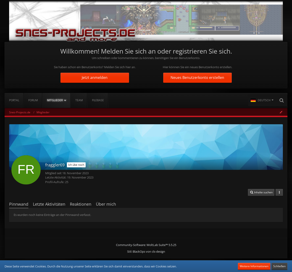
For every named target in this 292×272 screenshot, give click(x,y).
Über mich (106, 204)
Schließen (279, 266)
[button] (262, 100)
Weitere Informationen (254, 266)
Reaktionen (80, 204)
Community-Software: (146, 245)
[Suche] (281, 100)
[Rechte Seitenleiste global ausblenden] (281, 112)
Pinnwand (18, 204)
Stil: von (146, 251)
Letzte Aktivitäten (49, 204)
